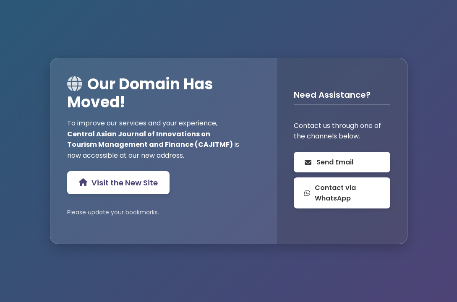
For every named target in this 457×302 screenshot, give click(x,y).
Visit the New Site (118, 182)
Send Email (328, 162)
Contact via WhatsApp (330, 193)
